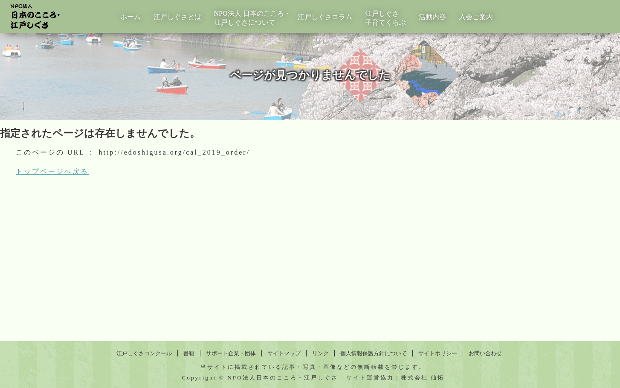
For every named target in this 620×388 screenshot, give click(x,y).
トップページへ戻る (52, 171)
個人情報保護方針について (373, 353)
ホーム (130, 16)
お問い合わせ (485, 353)
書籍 (188, 353)
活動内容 (432, 16)
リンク (320, 353)
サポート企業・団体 (231, 353)
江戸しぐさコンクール (144, 353)
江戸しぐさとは (177, 16)
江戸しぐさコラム (325, 16)
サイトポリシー (437, 353)
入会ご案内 (476, 16)
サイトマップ (284, 353)
